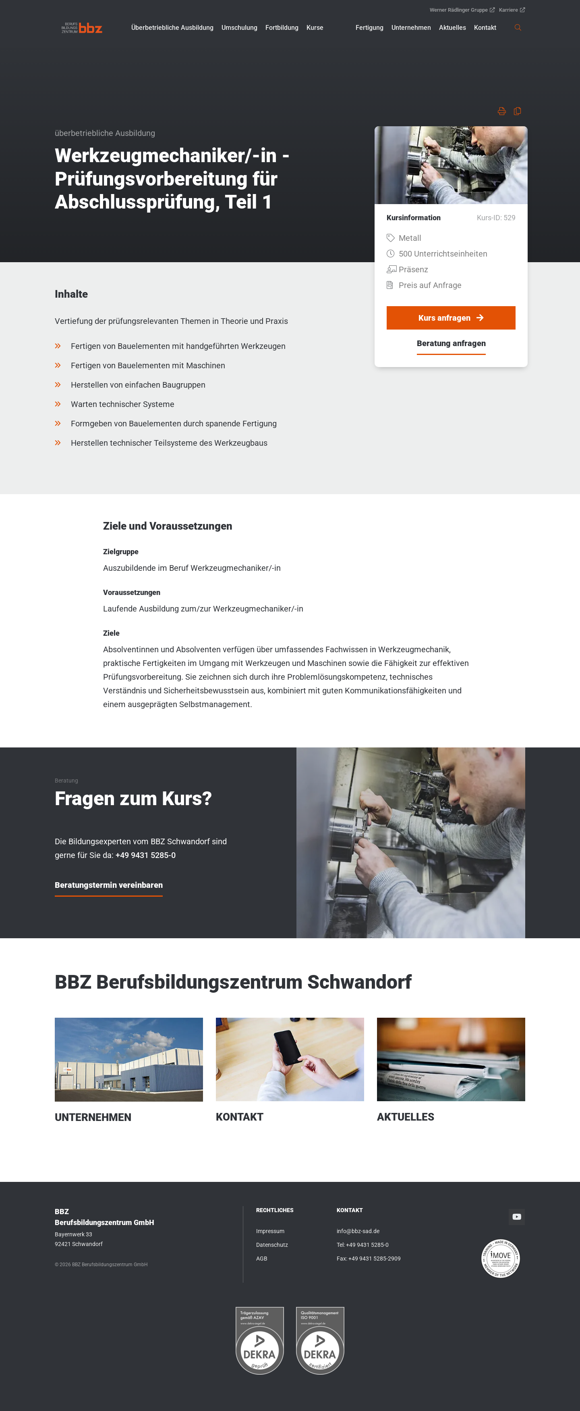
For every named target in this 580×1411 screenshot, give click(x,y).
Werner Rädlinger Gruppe (462, 10)
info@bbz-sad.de (358, 1231)
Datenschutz (272, 1245)
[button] (172, 28)
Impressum (270, 1231)
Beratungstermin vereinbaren (109, 885)
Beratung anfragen (451, 343)
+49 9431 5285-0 (367, 1245)
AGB (261, 1258)
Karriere (512, 10)
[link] (82, 28)
